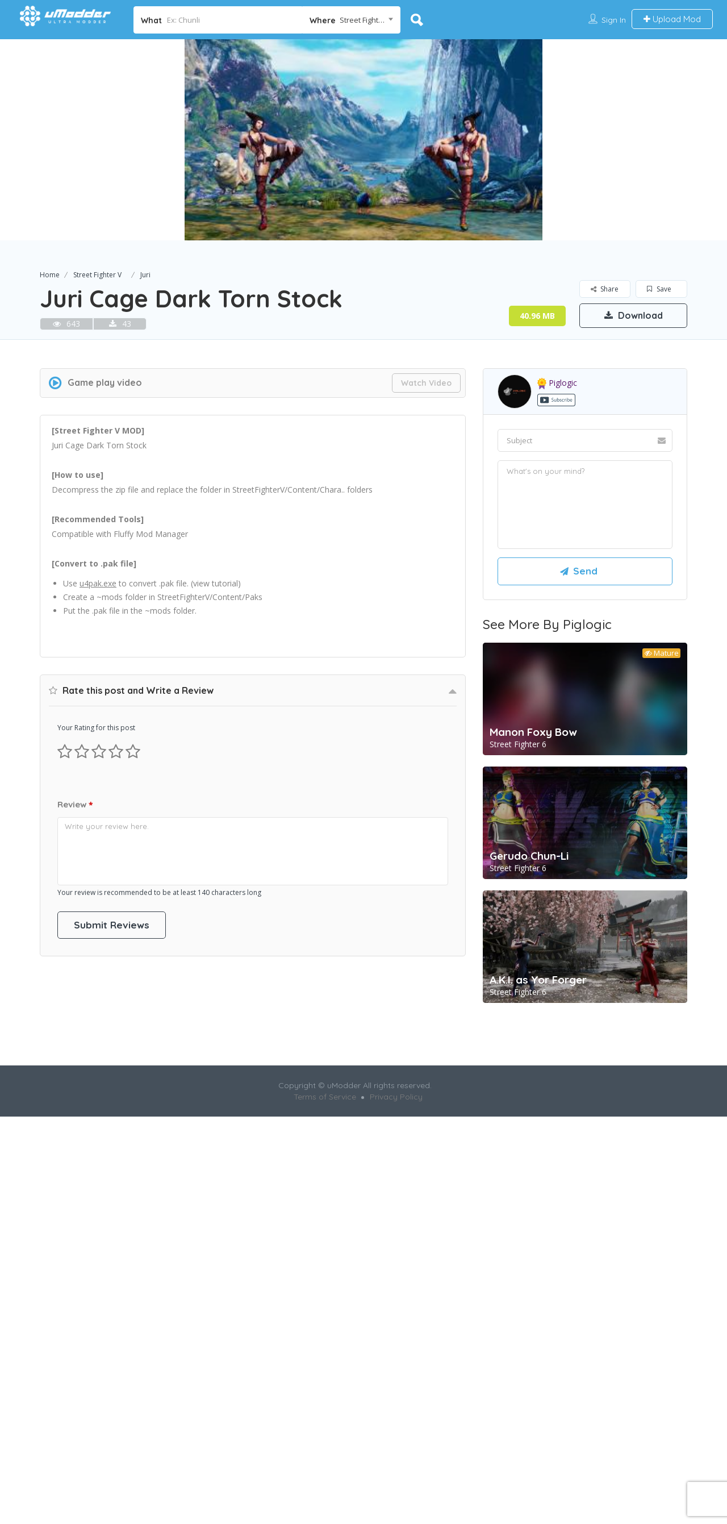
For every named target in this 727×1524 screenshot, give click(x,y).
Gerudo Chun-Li (529, 1014)
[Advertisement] (363, 412)
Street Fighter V (97, 275)
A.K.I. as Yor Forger (538, 1138)
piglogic (557, 541)
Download (633, 315)
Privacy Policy (396, 1334)
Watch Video (426, 541)
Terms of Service (325, 1334)
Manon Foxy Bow (533, 890)
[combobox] (351, 20)
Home (50, 275)
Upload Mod (672, 19)
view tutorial (215, 741)
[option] (363, 139)
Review (75, 1122)
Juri (145, 275)
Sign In (613, 20)
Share (605, 289)
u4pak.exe (98, 741)
